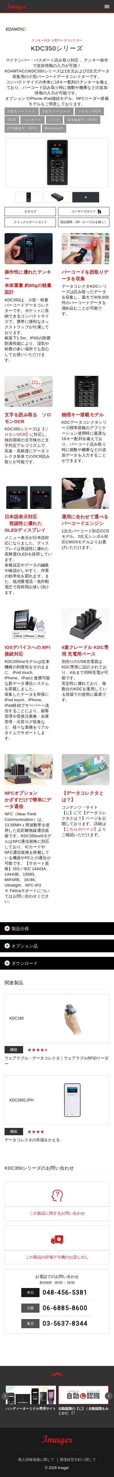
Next (108, 1396)
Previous (5, 1396)
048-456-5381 (65, 1292)
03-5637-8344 (65, 1323)
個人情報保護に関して (36, 1460)
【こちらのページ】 (80, 829)
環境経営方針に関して (78, 1460)
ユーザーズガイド (83, 211)
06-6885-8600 (65, 1308)
